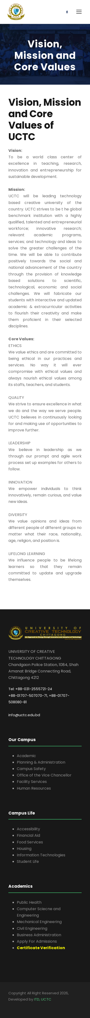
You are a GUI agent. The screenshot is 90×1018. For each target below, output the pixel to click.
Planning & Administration (41, 762)
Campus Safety (31, 768)
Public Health (29, 902)
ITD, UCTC (42, 999)
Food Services (30, 842)
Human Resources (34, 788)
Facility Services (32, 781)
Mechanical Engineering (39, 921)
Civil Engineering (32, 928)
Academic (26, 756)
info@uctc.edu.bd (24, 714)
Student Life (28, 861)
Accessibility (28, 829)
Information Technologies (41, 855)
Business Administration (39, 935)
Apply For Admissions (37, 941)
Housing (24, 848)
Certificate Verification (41, 948)
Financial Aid (28, 835)
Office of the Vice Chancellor (44, 775)
